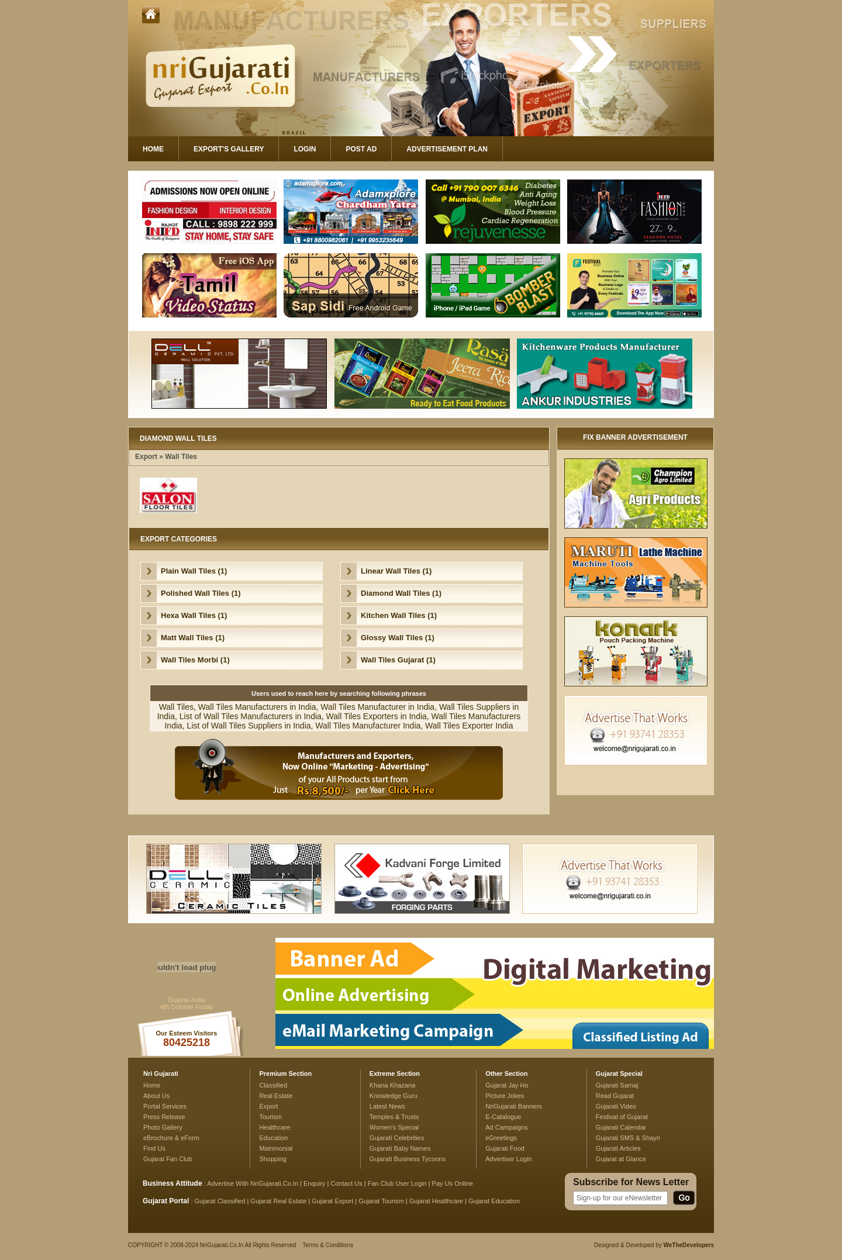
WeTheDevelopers (688, 1245)
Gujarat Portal (166, 1201)
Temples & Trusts (394, 1116)
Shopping (273, 1158)
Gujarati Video (616, 1106)
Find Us (154, 1148)
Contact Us (346, 1183)
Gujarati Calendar (621, 1127)
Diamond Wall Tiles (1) (401, 593)
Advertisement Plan (447, 149)
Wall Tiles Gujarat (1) (398, 659)
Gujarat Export (332, 1200)
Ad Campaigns (506, 1127)
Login (305, 149)
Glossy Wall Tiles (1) (397, 637)
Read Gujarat (615, 1095)
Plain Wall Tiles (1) (194, 571)
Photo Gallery (162, 1127)
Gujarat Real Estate (278, 1200)
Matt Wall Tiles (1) (193, 637)
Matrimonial (275, 1148)
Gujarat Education (494, 1200)
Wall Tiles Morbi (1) (195, 659)
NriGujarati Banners (513, 1106)
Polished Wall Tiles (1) (201, 593)
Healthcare (274, 1127)
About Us (156, 1095)
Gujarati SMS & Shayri (628, 1137)
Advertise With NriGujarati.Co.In (252, 1183)
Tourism (270, 1116)
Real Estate (275, 1095)
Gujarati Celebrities (397, 1137)
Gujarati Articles (618, 1148)
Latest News (387, 1106)
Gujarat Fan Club (167, 1158)
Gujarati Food (504, 1148)
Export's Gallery (229, 149)
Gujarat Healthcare (436, 1200)
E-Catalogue (503, 1116)
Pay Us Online (452, 1183)
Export (146, 457)
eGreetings (501, 1137)
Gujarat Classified (220, 1200)
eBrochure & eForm (171, 1137)
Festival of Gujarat (622, 1116)
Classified (273, 1085)
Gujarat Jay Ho (507, 1085)
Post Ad (361, 149)
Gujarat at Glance (621, 1158)
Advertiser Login (508, 1158)
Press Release (164, 1116)
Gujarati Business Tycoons (408, 1158)
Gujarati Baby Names (400, 1148)
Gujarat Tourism (380, 1200)
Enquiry (315, 1183)
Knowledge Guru (393, 1095)
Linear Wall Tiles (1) (396, 571)
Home (153, 149)
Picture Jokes (504, 1095)
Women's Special (394, 1127)
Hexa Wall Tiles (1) (194, 615)
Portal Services (165, 1106)
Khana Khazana (392, 1085)
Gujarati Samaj (617, 1085)
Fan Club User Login (397, 1183)
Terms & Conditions (327, 1245)
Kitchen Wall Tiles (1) (399, 615)
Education (273, 1137)
